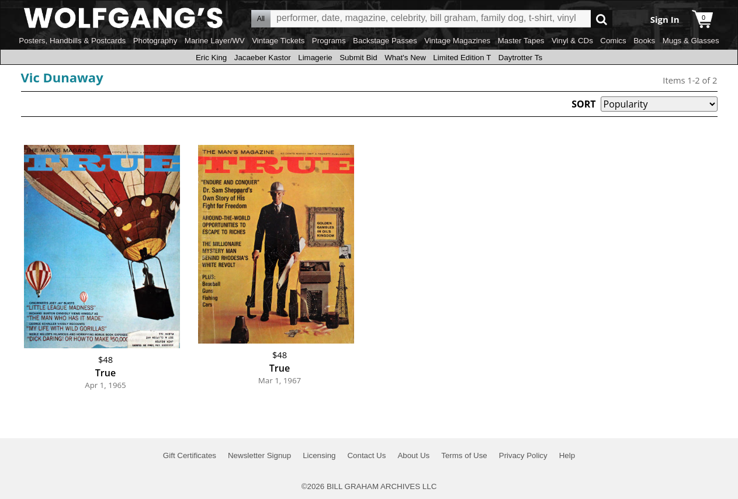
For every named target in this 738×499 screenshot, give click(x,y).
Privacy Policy (523, 455)
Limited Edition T (462, 57)
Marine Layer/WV (215, 40)
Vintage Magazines (457, 40)
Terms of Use (464, 455)
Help (567, 455)
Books (644, 40)
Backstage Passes (385, 40)
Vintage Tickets (278, 40)
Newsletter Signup (259, 455)
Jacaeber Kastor (262, 57)
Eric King (211, 57)
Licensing (319, 455)
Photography (155, 40)
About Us (413, 455)
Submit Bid (358, 57)
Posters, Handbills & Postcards (72, 40)
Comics (613, 40)
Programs (329, 40)
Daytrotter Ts (520, 57)
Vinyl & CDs (572, 40)
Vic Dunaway (62, 77)
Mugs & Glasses (691, 40)
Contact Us (366, 455)
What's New (405, 57)
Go (601, 19)
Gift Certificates (189, 455)
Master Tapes (521, 40)
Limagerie (315, 57)
